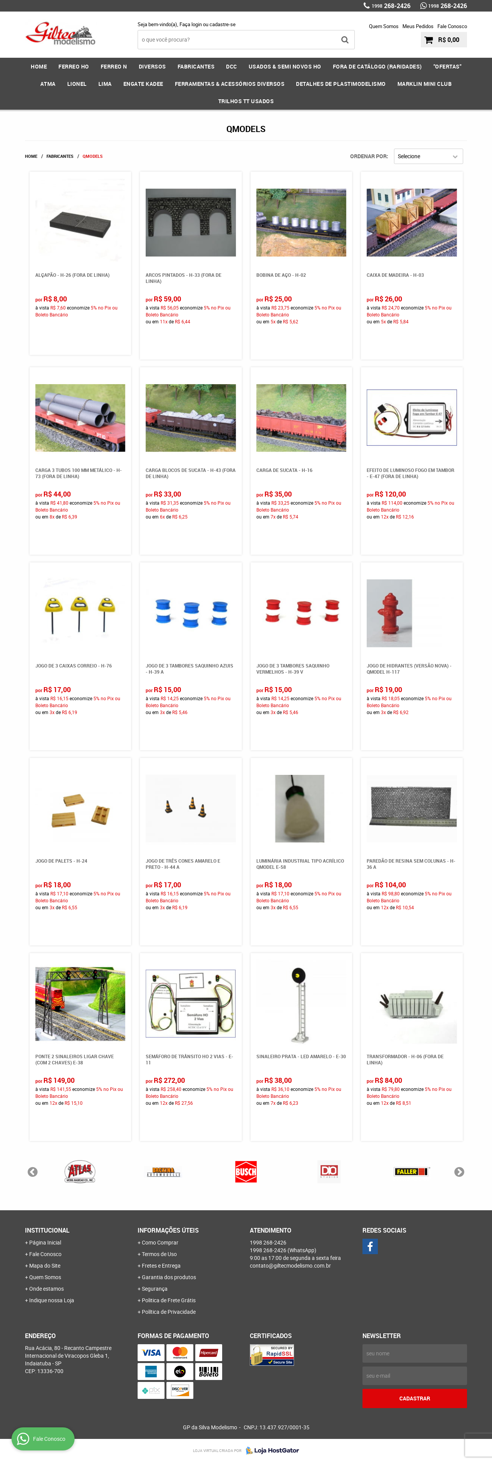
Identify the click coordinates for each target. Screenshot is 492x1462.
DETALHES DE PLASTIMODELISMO (341, 83)
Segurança (155, 1288)
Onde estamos (46, 1288)
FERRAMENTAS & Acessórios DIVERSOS (230, 83)
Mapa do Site (44, 1265)
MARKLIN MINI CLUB (424, 83)
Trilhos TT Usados (246, 101)
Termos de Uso (159, 1254)
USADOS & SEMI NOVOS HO (285, 66)
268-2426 (391, 6)
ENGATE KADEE (143, 83)
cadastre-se (222, 24)
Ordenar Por (368, 156)
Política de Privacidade (169, 1311)
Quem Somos (384, 26)
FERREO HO (73, 66)
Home (39, 66)
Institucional (47, 1230)
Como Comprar (160, 1242)
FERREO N (114, 66)
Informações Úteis (168, 1230)
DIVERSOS (152, 66)
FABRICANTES (196, 66)
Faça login (191, 24)
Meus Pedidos (418, 26)
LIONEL (77, 83)
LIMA (105, 83)
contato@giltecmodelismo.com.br (290, 1265)
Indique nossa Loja (51, 1300)
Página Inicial (45, 1242)
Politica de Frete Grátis (169, 1300)
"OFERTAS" (448, 66)
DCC (231, 66)
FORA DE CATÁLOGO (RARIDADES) (377, 66)
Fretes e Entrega (161, 1265)
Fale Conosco (452, 26)
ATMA (48, 83)
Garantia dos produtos (169, 1277)
